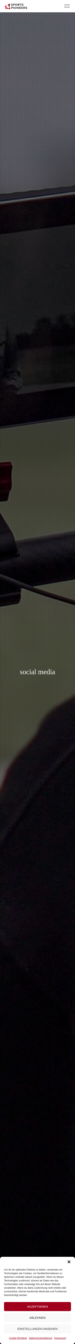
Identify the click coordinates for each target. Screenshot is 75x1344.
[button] (69, 1262)
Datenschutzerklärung (40, 1338)
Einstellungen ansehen (37, 1328)
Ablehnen (37, 1317)
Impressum (60, 1338)
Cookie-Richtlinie (18, 1338)
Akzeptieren (37, 1306)
